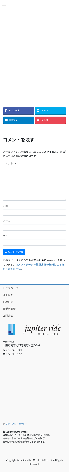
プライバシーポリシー (17, 423)
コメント (9, 163)
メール (6, 220)
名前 (5, 205)
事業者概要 (9, 308)
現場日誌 (8, 302)
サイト (6, 236)
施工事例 (8, 295)
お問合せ (8, 315)
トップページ (10, 288)
